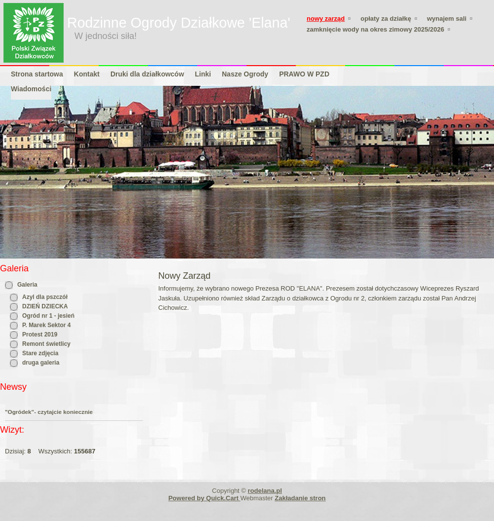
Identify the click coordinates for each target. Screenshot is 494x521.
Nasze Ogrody (245, 74)
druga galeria (40, 362)
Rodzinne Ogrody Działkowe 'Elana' (178, 23)
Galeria (27, 284)
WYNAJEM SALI (446, 18)
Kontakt (87, 74)
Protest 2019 (39, 334)
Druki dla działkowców (147, 74)
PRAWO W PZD (304, 74)
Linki (203, 74)
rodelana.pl (265, 490)
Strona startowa (37, 74)
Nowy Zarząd (326, 18)
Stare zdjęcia (40, 353)
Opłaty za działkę (385, 18)
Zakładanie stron (300, 498)
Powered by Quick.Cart (204, 498)
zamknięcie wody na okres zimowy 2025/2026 (375, 29)
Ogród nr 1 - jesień (48, 315)
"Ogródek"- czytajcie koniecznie (49, 412)
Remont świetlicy (46, 343)
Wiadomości (31, 89)
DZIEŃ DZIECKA (45, 306)
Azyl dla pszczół (45, 297)
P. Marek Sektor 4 (46, 325)
